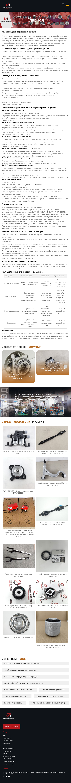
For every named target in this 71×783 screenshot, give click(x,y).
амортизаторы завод (13, 703)
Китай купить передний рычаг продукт (21, 676)
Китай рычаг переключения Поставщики (22, 663)
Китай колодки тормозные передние (20, 670)
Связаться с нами (11, 726)
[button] (65, 367)
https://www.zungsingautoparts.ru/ (14, 214)
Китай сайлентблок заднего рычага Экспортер (24, 683)
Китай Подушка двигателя (53, 689)
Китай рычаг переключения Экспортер (48, 703)
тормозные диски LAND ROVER (49, 696)
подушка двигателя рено (15, 696)
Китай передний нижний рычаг (18, 689)
